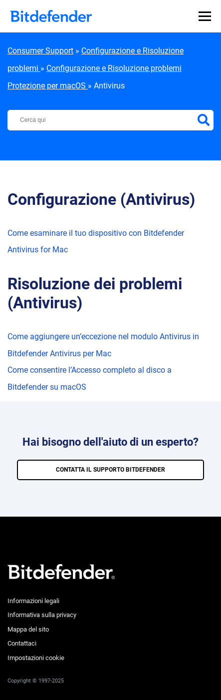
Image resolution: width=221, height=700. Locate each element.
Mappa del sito (28, 629)
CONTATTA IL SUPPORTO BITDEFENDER (110, 469)
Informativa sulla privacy (41, 615)
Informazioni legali (33, 601)
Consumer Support (40, 50)
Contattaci (21, 643)
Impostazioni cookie (35, 658)
